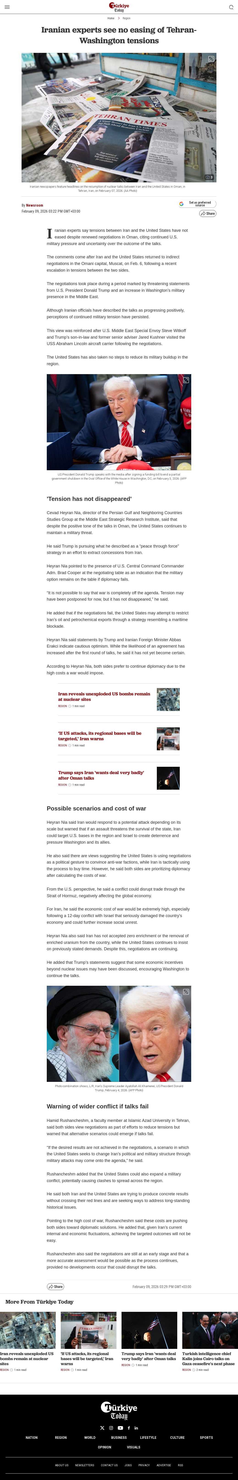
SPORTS (206, 1438)
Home (111, 18)
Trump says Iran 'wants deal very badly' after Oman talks (101, 775)
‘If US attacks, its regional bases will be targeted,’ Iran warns (99, 735)
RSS (180, 1465)
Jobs (128, 1465)
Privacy (144, 1465)
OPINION (104, 1447)
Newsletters (84, 1465)
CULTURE (177, 1438)
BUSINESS (119, 1438)
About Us (61, 1465)
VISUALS (133, 1447)
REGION (61, 1438)
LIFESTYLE (148, 1438)
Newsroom (34, 205)
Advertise (164, 1465)
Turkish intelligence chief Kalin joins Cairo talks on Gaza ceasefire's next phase (208, 1358)
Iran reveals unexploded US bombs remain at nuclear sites (104, 696)
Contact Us (109, 1465)
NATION (32, 1438)
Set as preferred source (195, 204)
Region (126, 18)
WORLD (90, 1438)
